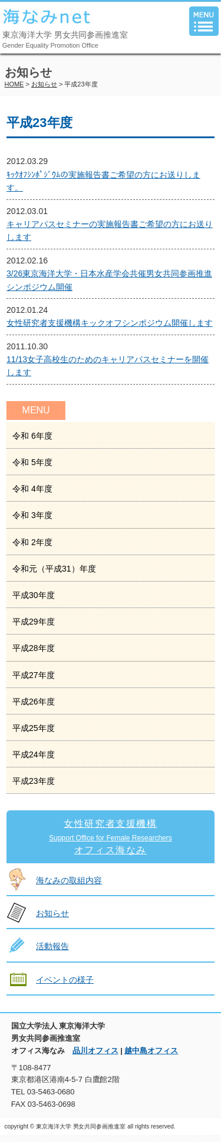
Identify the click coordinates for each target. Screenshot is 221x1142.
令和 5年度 (32, 462)
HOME (14, 84)
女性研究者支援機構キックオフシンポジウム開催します (109, 323)
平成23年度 (33, 781)
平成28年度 (33, 648)
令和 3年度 (32, 515)
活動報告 (52, 946)
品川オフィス (95, 1050)
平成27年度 (33, 675)
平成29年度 (33, 621)
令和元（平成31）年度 (53, 568)
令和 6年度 (32, 435)
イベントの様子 (65, 979)
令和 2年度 (32, 542)
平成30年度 (33, 595)
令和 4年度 (32, 488)
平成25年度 (33, 728)
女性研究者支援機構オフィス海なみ (110, 837)
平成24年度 (33, 754)
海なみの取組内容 (69, 880)
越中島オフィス (151, 1050)
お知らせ (44, 84)
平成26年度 (33, 701)
